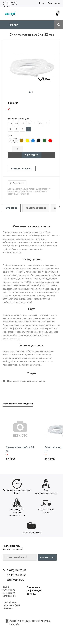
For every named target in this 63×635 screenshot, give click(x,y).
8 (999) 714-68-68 (10, 5)
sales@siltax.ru (15, 579)
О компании (33, 587)
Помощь (31, 594)
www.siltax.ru (9, 590)
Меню (14, 24)
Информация (33, 590)
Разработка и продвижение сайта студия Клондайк (29, 621)
